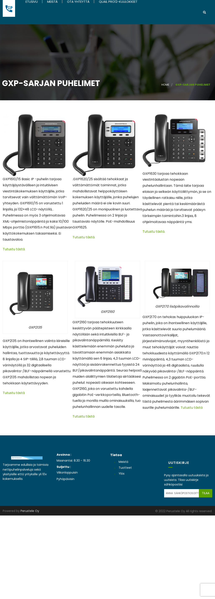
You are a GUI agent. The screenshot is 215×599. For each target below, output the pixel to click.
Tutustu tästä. (14, 249)
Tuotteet (125, 468)
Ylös (121, 474)
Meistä (52, 1)
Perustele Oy (30, 511)
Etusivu (31, 1)
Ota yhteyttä (77, 1)
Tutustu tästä (14, 393)
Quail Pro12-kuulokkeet (117, 1)
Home (165, 85)
